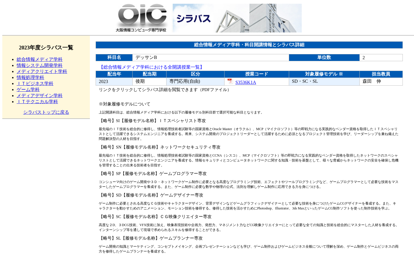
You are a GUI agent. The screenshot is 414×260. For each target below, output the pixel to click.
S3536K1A (241, 82)
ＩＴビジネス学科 (35, 83)
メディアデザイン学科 (40, 95)
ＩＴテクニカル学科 (37, 101)
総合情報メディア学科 (40, 59)
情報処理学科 (30, 77)
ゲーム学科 (28, 89)
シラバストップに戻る (46, 112)
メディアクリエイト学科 (42, 71)
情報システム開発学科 (40, 65)
